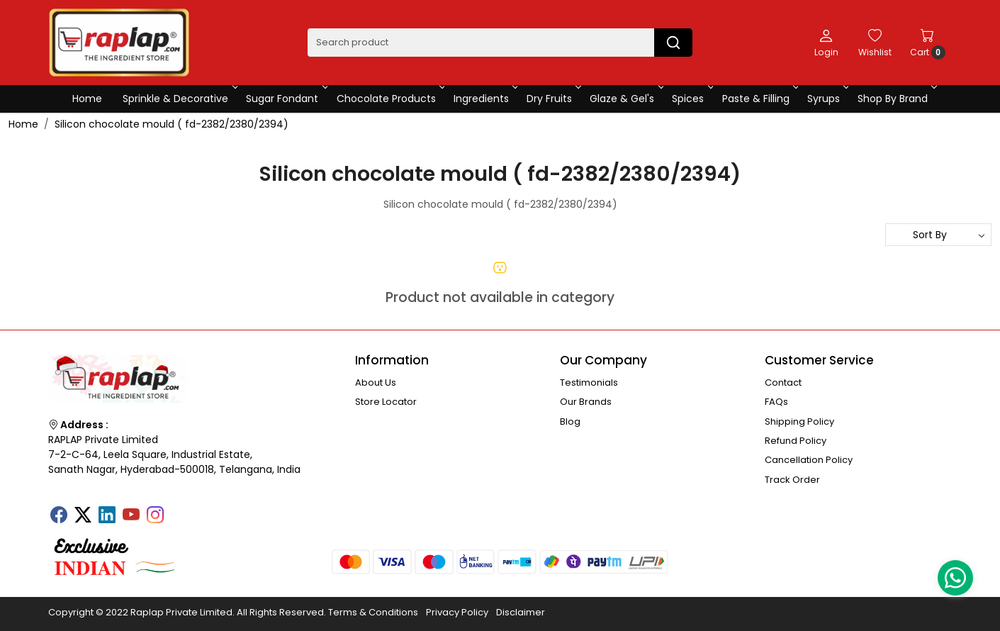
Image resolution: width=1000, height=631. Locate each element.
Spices (691, 98)
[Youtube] (131, 516)
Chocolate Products (390, 98)
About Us (375, 382)
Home (87, 98)
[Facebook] (58, 516)
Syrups (827, 98)
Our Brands (586, 401)
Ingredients (485, 98)
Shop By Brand (896, 98)
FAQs (776, 401)
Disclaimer (520, 612)
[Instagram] (155, 516)
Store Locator (386, 401)
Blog (570, 421)
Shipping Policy (799, 421)
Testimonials (589, 382)
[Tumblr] (179, 510)
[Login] (826, 42)
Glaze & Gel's (625, 98)
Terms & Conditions (373, 612)
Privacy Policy (457, 612)
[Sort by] (938, 234)
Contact (783, 382)
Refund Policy (795, 440)
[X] (83, 516)
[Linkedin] (107, 516)
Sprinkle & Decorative (179, 98)
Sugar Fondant (285, 98)
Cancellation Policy (809, 460)
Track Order (792, 479)
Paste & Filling (759, 98)
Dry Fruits (553, 98)
